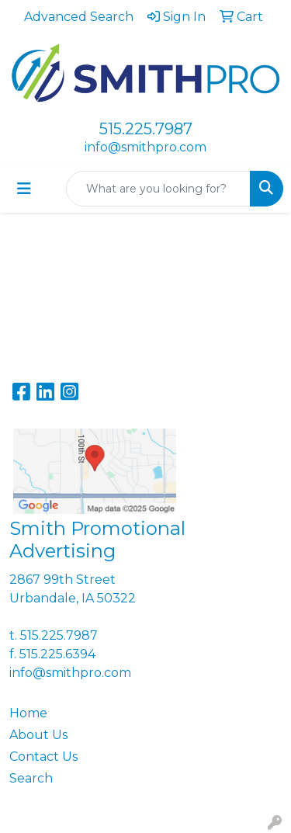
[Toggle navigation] (24, 189)
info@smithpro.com (145, 147)
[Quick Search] (158, 189)
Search (31, 778)
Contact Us (43, 756)
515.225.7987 (145, 129)
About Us (38, 734)
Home (28, 713)
